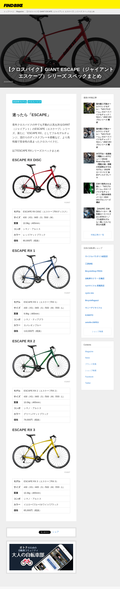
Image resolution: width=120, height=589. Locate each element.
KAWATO (89, 315)
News (87, 357)
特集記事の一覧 (97, 234)
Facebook (89, 376)
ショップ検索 (97, 331)
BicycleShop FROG (93, 271)
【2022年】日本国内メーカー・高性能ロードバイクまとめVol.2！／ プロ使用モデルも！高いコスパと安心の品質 (103, 216)
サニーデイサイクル (93, 307)
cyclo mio (89, 293)
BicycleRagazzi (92, 300)
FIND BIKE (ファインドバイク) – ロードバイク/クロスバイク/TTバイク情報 (13, 5)
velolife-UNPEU (92, 322)
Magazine (89, 351)
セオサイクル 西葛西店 (94, 285)
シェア (55, 532)
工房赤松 (89, 263)
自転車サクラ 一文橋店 (94, 278)
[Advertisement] (60, 43)
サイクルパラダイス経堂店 (96, 256)
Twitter (88, 382)
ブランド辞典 (90, 364)
